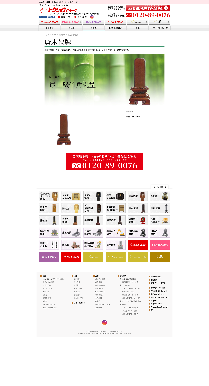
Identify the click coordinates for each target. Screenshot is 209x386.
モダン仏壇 (47, 334)
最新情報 (50, 27)
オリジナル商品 (53, 328)
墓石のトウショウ (157, 343)
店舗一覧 (66, 17)
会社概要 (82, 17)
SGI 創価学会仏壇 (49, 353)
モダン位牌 (78, 337)
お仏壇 (72, 27)
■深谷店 (123, 353)
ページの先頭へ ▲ (159, 187)
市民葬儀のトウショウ (159, 340)
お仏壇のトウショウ (158, 337)
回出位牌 (77, 331)
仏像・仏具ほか (115, 27)
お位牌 (94, 27)
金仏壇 (45, 344)
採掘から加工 (100, 337)
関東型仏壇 (47, 347)
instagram (92, 17)
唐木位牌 (62, 35)
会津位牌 (77, 341)
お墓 (138, 27)
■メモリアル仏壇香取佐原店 (130, 350)
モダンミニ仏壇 (48, 331)
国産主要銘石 (100, 341)
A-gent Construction (159, 356)
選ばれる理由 (100, 328)
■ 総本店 (128, 328)
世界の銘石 (99, 344)
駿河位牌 (77, 344)
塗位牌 (76, 334)
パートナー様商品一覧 (47, 17)
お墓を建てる (100, 334)
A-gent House (156, 353)
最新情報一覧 (156, 326)
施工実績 (98, 331)
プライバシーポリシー (159, 332)
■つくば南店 (125, 334)
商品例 (97, 350)
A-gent (154, 350)
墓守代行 (98, 357)
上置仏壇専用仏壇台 (50, 357)
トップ (47, 35)
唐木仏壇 (46, 341)
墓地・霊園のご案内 (102, 353)
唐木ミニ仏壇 (47, 337)
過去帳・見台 (78, 347)
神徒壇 (45, 350)
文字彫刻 (98, 347)
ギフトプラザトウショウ (160, 346)
